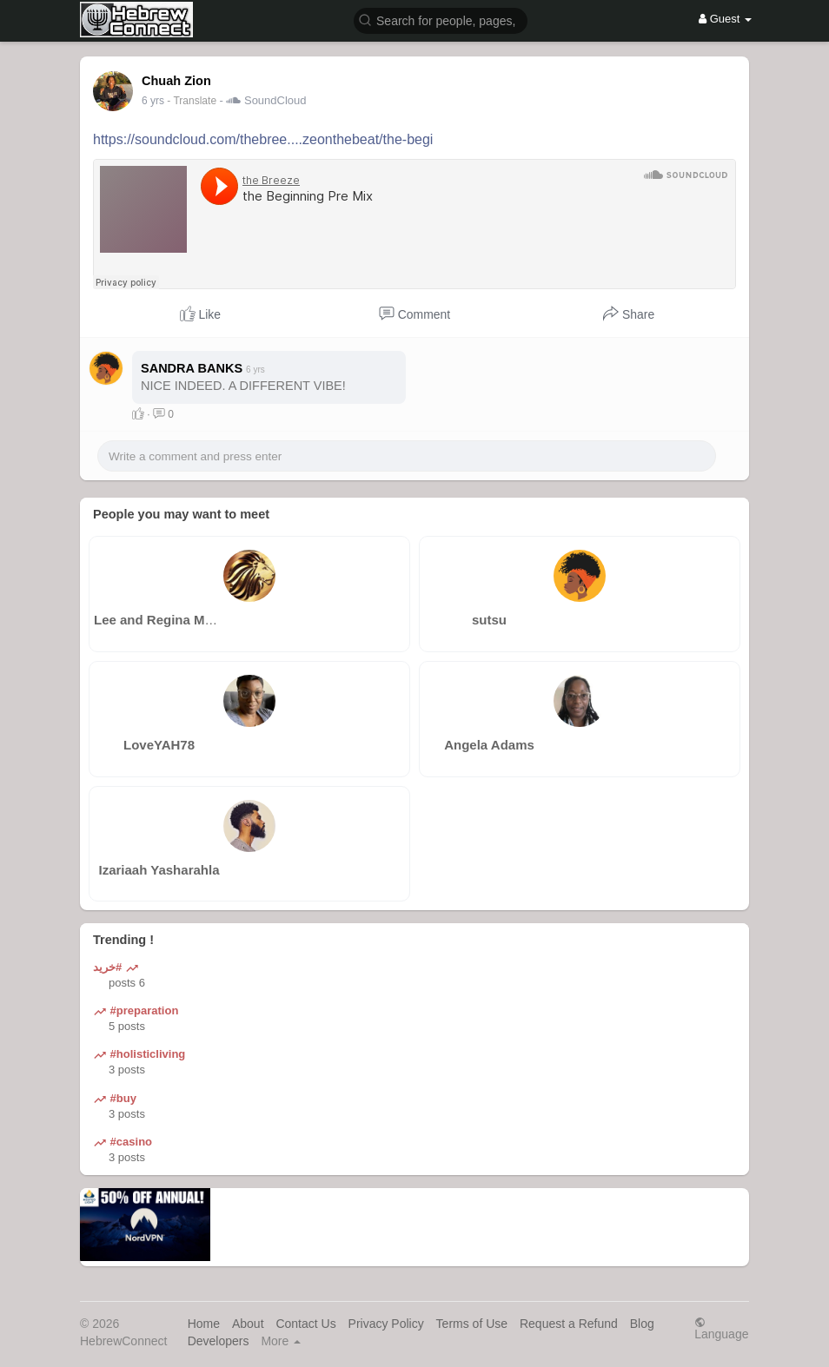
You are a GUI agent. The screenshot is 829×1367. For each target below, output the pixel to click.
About (248, 1324)
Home (204, 1324)
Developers (218, 1341)
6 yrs (153, 101)
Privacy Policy (386, 1324)
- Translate (193, 101)
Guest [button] (725, 18)
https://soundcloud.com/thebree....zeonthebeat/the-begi (263, 139)
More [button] (281, 1341)
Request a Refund (569, 1324)
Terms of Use (471, 1324)
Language (721, 1328)
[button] (441, 19)
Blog (642, 1324)
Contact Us (305, 1324)
